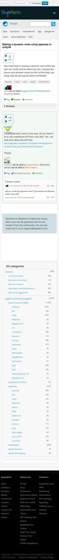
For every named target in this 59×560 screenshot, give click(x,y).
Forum (13, 23)
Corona (15, 340)
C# (13, 327)
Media (4, 495)
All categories (15, 266)
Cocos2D (16, 440)
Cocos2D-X (17, 332)
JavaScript (16, 344)
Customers (6, 499)
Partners (5, 491)
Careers (5, 502)
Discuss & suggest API (18, 292)
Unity (14, 315)
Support (5, 513)
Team (3, 484)
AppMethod (17, 357)
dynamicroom (44, 82)
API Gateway (45, 499)
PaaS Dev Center (28, 532)
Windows (16, 319)
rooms (17, 82)
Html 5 (15, 407)
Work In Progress (16, 284)
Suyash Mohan (32, 165)
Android (15, 306)
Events (4, 506)
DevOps (43, 513)
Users (5, 36)
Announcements (15, 276)
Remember (37, 3)
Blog (22, 487)
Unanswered (28, 31)
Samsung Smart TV (20, 373)
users (25, 82)
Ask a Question (18, 36)
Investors (5, 487)
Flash (14, 348)
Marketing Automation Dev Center (28, 510)
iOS (13, 311)
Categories (49, 31)
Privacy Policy (47, 557)
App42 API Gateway (17, 453)
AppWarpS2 (13, 445)
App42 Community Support (18, 298)
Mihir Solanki (31, 168)
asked (6, 91)
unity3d (32, 82)
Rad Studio (17, 361)
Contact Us (6, 510)
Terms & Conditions (28, 557)
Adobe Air (16, 415)
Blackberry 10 (18, 378)
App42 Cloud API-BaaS (33, 91)
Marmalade (17, 352)
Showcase (25, 491)
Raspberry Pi (17, 323)
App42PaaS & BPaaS (17, 382)
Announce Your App (17, 280)
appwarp (8, 82)
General (9, 271)
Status (4, 517)
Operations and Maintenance (21, 288)
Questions (15, 31)
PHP (13, 369)
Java (14, 365)
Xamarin (15, 336)
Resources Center (28, 495)
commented (14, 186)
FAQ (30, 36)
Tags (39, 31)
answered (8, 165)
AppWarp (12, 386)
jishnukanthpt (29, 197)
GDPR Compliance (29, 543)
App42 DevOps (15, 449)
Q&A (5, 31)
